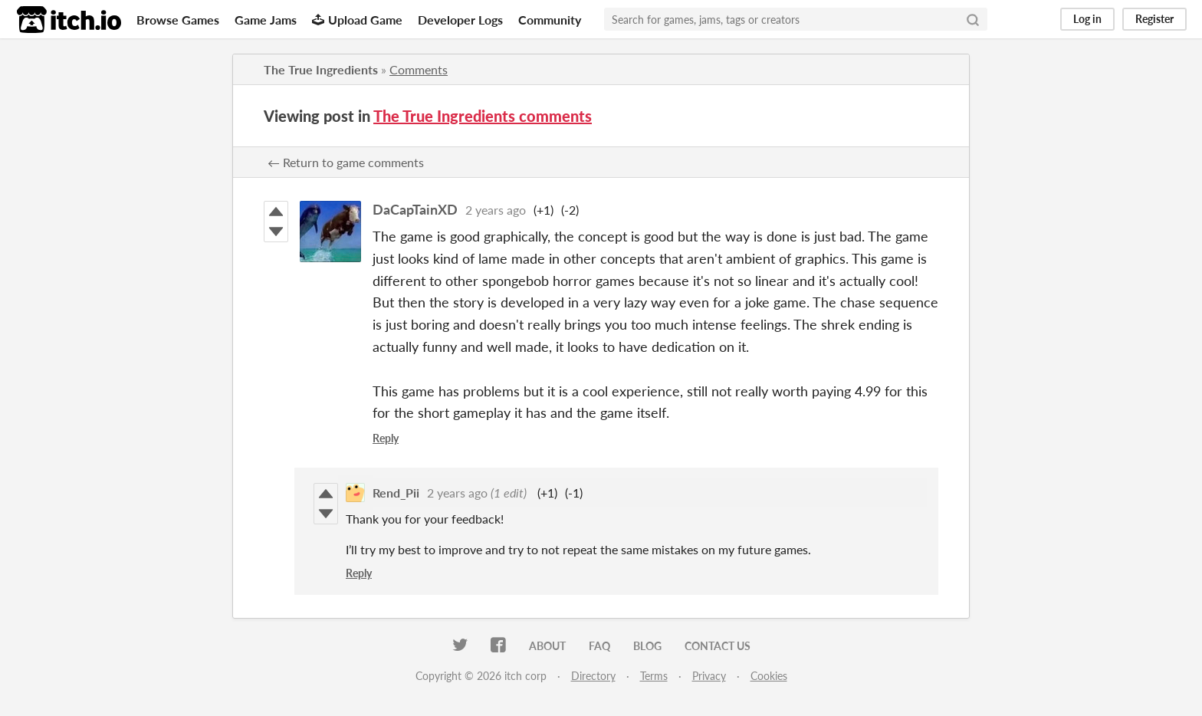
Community (549, 19)
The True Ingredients (321, 69)
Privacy (709, 675)
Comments (418, 69)
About (547, 645)
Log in (1087, 18)
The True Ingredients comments (482, 116)
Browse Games (177, 19)
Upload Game (357, 19)
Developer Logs (460, 19)
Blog (647, 645)
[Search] (972, 19)
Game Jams (266, 19)
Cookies (768, 675)
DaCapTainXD (415, 209)
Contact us (717, 645)
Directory (593, 675)
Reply (386, 438)
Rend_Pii (396, 492)
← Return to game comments (346, 162)
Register (1154, 18)
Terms (654, 675)
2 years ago (495, 209)
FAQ (599, 645)
